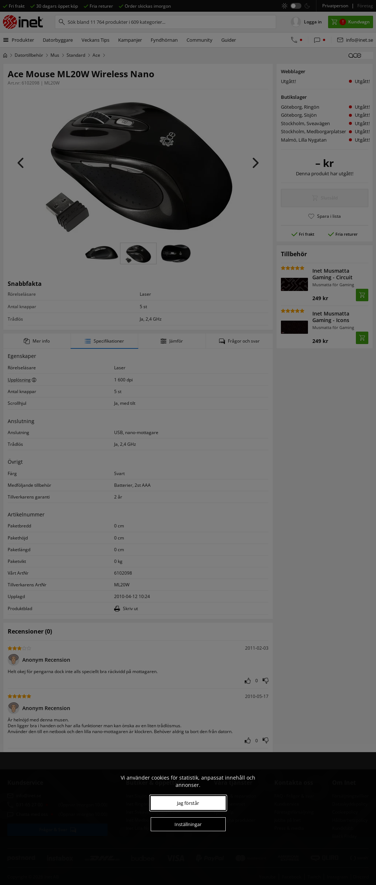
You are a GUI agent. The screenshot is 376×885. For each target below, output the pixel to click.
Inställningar (188, 824)
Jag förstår (188, 803)
